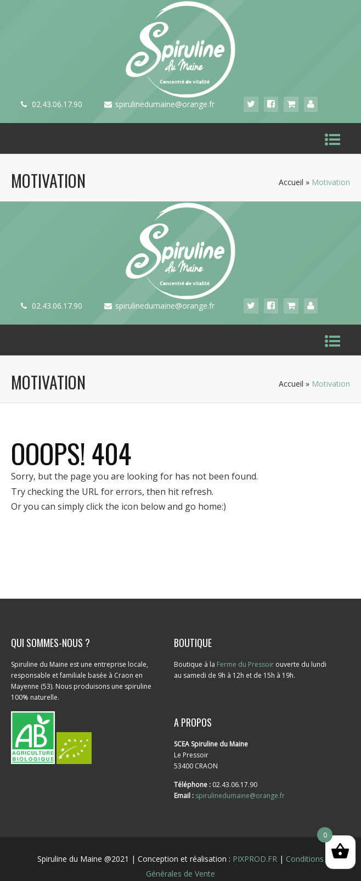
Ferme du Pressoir (245, 664)
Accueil (291, 182)
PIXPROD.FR (255, 859)
